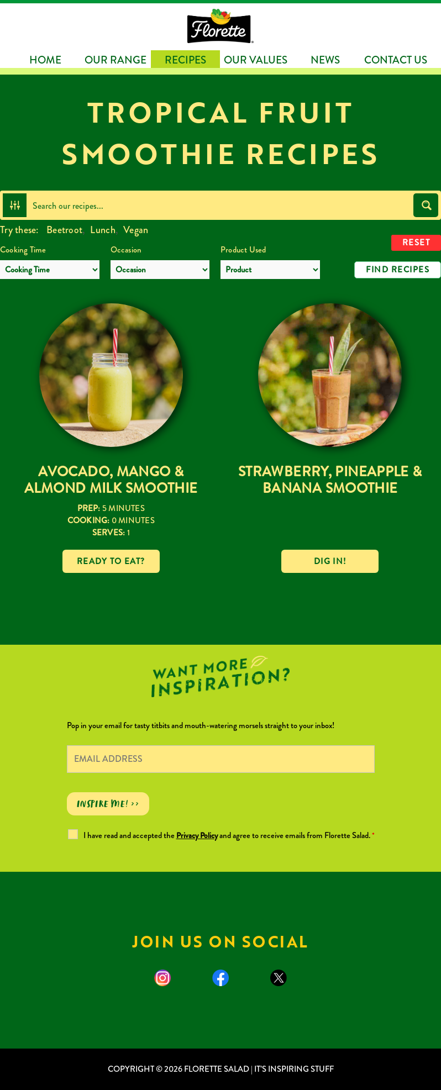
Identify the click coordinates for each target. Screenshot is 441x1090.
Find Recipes (397, 270)
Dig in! (330, 561)
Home (45, 59)
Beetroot (64, 230)
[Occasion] (160, 269)
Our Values (255, 59)
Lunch (102, 230)
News (325, 59)
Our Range (115, 59)
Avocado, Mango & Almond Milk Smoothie (111, 480)
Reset (416, 242)
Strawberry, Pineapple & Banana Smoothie (330, 480)
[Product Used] (270, 269)
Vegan (135, 230)
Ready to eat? (111, 561)
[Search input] (220, 205)
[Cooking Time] (49, 269)
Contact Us (395, 59)
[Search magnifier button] (425, 205)
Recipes (185, 59)
